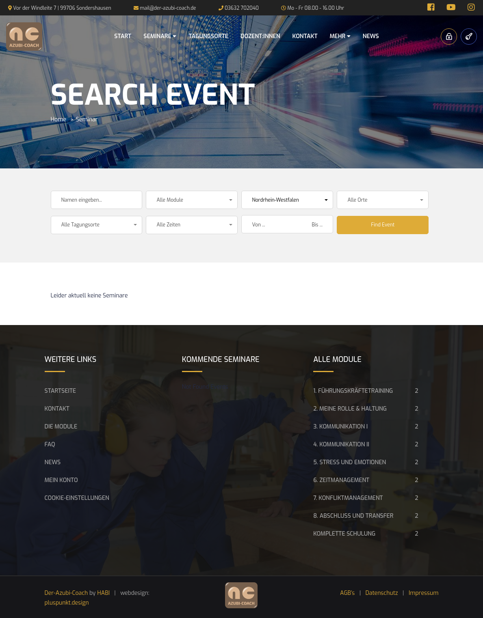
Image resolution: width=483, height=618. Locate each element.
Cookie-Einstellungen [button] (77, 498)
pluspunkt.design (67, 603)
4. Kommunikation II (341, 444)
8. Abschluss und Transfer (353, 516)
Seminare (159, 36)
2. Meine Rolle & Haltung (350, 409)
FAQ (50, 444)
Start (122, 36)
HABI (103, 593)
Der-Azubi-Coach (66, 593)
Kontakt (305, 36)
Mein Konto (61, 480)
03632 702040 (242, 8)
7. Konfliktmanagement (348, 498)
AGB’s (347, 593)
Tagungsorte (208, 36)
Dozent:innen (260, 36)
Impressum (424, 593)
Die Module (61, 427)
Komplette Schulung (344, 534)
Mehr (340, 36)
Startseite (60, 391)
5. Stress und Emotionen (349, 462)
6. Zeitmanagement (341, 480)
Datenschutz (382, 593)
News (371, 36)
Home (58, 119)
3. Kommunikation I (340, 427)
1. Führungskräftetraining (353, 391)
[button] (192, 200)
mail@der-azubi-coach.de (168, 8)
